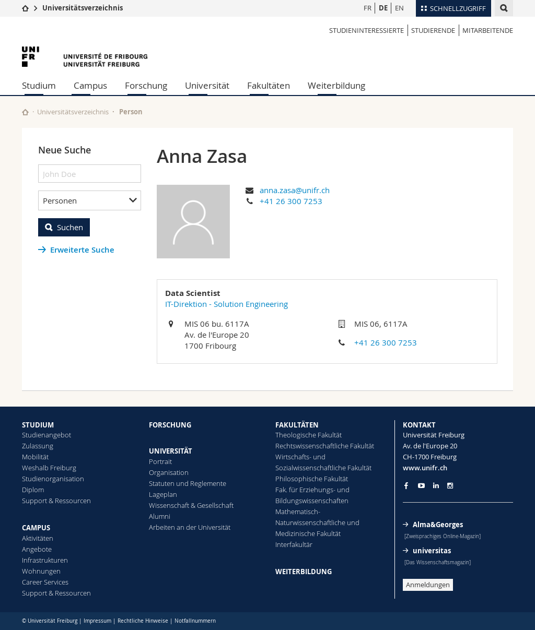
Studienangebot (46, 434)
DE (383, 8)
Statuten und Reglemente (187, 483)
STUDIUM (38, 425)
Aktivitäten (37, 538)
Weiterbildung (336, 85)
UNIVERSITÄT (170, 451)
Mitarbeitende (487, 30)
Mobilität (35, 456)
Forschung (146, 85)
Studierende (433, 30)
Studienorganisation (53, 478)
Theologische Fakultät (308, 434)
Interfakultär (293, 544)
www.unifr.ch (425, 467)
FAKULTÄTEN (297, 425)
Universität (207, 85)
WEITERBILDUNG (303, 571)
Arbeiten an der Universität (189, 527)
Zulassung (37, 445)
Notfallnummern (195, 620)
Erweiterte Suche (82, 249)
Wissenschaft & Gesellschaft (191, 505)
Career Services (45, 582)
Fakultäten (268, 85)
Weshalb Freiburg (49, 467)
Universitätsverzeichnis (82, 8)
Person (131, 111)
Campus (90, 85)
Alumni (159, 516)
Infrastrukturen (45, 560)
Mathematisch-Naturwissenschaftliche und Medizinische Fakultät (317, 522)
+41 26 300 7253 (291, 201)
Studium (39, 85)
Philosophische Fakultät (311, 478)
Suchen (70, 227)
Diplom (33, 489)
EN (399, 8)
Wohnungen (41, 571)
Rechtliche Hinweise (143, 620)
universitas (432, 550)
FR (367, 8)
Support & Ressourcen (56, 500)
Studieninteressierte (366, 30)
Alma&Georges (438, 524)
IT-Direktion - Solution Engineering (226, 304)
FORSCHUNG (170, 425)
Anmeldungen (428, 584)
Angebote (37, 549)
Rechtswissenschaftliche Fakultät (324, 445)
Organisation (169, 472)
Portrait (160, 461)
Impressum (97, 620)
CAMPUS (36, 527)
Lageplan (163, 494)
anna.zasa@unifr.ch (295, 190)
